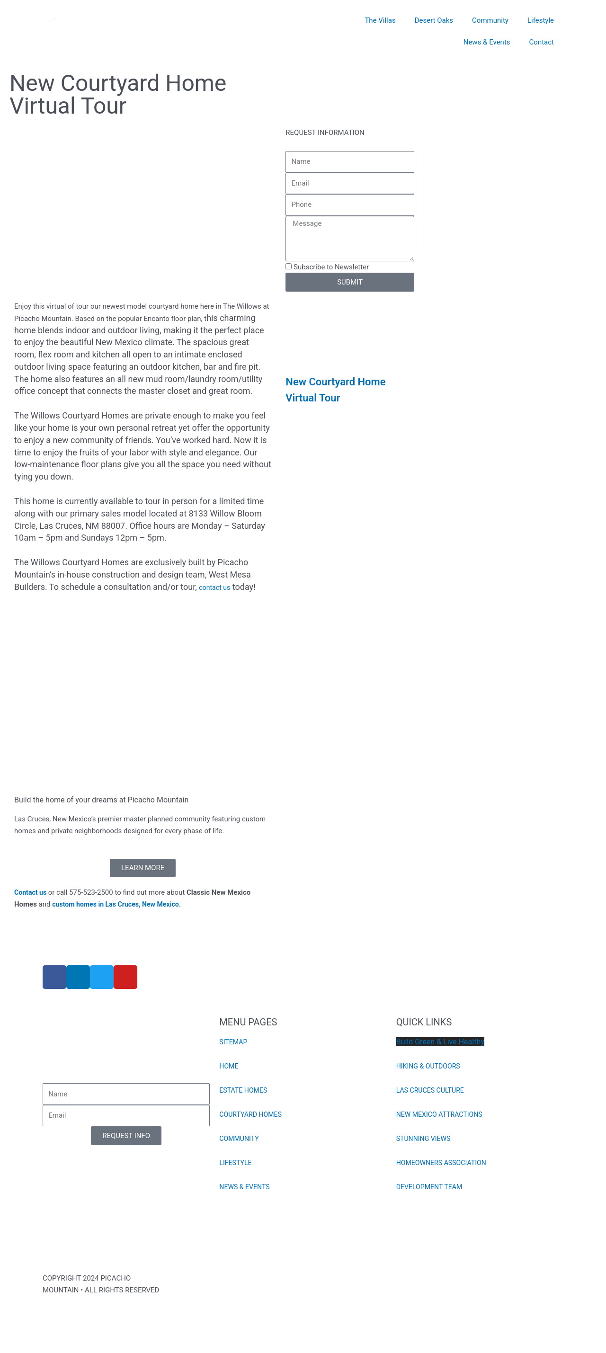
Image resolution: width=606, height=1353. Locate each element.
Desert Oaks (434, 20)
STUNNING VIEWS (425, 1138)
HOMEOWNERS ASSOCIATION (444, 1162)
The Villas (380, 20)
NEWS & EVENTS (246, 1187)
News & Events (486, 42)
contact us (215, 587)
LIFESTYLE (236, 1162)
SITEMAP (234, 1042)
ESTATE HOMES (244, 1090)
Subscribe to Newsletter (331, 267)
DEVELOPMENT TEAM (431, 1187)
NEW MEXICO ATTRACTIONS (442, 1114)
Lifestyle (540, 20)
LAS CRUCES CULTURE (432, 1090)
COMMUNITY (240, 1138)
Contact (541, 42)
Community (490, 20)
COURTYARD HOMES (252, 1114)
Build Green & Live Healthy (440, 1041)
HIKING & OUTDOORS (430, 1066)
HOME (229, 1066)
